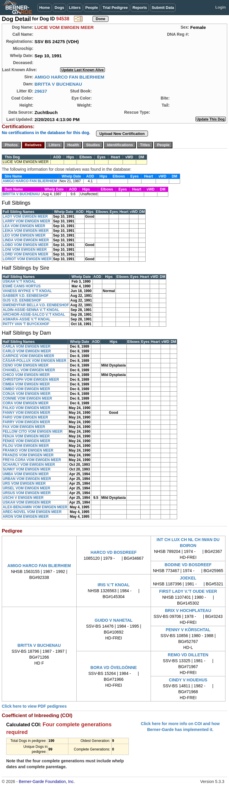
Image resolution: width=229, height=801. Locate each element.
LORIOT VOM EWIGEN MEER (27, 259)
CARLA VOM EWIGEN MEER (26, 346)
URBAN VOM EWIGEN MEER (27, 479)
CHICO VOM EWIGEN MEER (26, 375)
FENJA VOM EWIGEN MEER (26, 436)
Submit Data (163, 7)
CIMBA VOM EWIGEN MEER (26, 384)
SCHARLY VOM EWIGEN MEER (29, 465)
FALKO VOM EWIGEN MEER (26, 408)
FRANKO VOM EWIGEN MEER (28, 450)
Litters (75, 7)
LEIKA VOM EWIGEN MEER (26, 231)
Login (220, 7)
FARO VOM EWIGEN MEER (25, 417)
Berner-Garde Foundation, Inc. (47, 781)
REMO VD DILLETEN (188, 654)
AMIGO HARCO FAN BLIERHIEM (69, 76)
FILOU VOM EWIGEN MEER (26, 446)
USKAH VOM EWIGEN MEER (27, 502)
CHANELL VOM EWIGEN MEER (29, 370)
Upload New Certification (122, 133)
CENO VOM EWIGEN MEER (25, 365)
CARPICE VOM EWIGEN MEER (28, 356)
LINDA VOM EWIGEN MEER (26, 240)
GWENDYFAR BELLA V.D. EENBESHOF (36, 305)
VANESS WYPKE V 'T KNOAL (27, 291)
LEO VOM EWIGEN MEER (24, 235)
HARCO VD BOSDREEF (113, 552)
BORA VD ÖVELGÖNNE (113, 667)
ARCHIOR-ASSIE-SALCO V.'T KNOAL (34, 314)
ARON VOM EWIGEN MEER (26, 517)
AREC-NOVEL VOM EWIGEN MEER (32, 512)
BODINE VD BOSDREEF (187, 564)
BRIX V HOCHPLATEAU (188, 610)
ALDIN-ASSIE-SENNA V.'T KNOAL (31, 310)
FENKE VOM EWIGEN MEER (26, 441)
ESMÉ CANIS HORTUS (22, 286)
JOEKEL (188, 578)
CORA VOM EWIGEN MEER (26, 403)
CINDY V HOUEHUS (188, 680)
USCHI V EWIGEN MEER (23, 498)
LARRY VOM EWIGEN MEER (26, 221)
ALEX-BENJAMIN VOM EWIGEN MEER (35, 507)
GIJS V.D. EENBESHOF (22, 300)
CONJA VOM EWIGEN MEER (26, 394)
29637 (40, 91)
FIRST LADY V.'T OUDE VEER (188, 591)
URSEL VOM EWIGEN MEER (26, 488)
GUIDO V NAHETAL (114, 620)
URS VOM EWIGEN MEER (24, 483)
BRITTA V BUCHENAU (58, 84)
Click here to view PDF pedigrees (34, 706)
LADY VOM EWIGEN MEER (25, 216)
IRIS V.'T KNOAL (114, 584)
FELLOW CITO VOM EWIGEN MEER (32, 431)
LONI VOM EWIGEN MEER (25, 250)
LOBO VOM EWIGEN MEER (25, 245)
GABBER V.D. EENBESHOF (26, 296)
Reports (139, 7)
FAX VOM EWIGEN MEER (24, 427)
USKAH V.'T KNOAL (19, 281)
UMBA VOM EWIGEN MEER (26, 474)
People (91, 7)
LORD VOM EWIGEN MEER (25, 254)
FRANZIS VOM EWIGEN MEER (28, 455)
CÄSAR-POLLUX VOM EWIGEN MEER (34, 361)
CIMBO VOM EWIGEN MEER (26, 389)
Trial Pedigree (115, 7)
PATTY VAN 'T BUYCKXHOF (26, 324)
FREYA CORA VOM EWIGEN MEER (32, 460)
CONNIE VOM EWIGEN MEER (27, 398)
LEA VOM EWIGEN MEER (24, 226)
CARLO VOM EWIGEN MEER (27, 351)
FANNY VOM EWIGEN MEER (26, 413)
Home (44, 7)
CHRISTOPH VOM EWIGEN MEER (31, 379)
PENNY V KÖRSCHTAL (188, 629)
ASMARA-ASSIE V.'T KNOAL (26, 319)
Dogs (59, 7)
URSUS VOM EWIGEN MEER (27, 493)
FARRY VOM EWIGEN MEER (26, 422)
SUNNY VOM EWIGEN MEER (26, 469)
